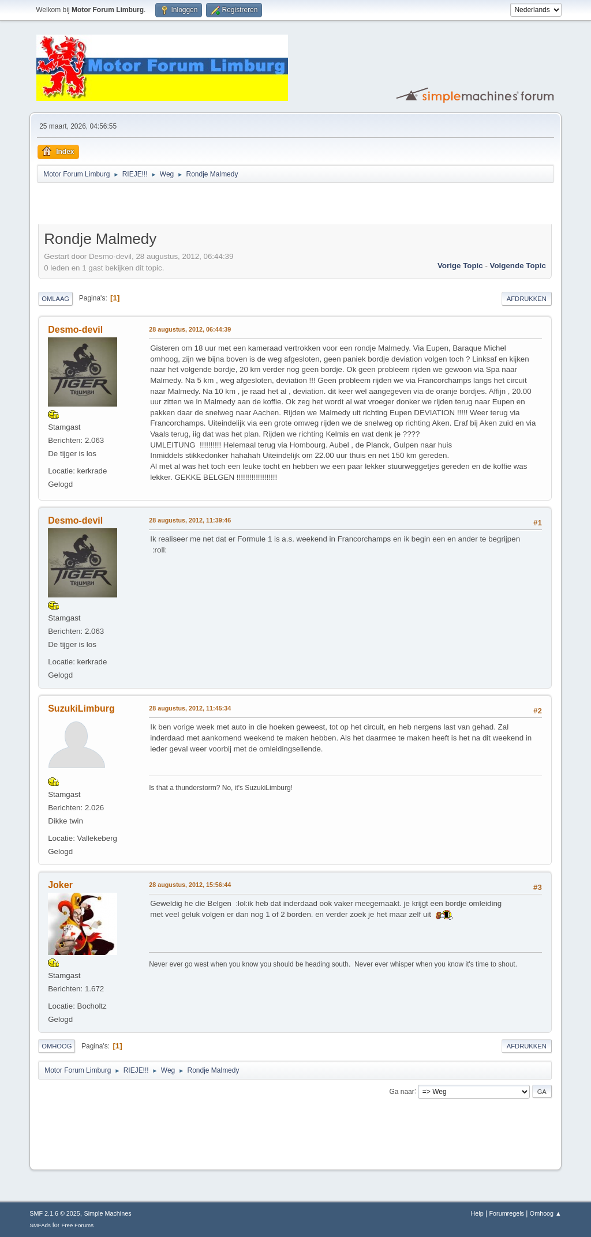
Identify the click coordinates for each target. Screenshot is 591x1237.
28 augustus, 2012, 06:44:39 (190, 329)
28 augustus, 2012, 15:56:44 (190, 884)
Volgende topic (518, 265)
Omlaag (55, 298)
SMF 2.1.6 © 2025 (54, 1213)
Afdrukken (527, 298)
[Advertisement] (173, 205)
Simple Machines (108, 1213)
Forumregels (506, 1213)
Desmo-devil (75, 329)
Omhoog (57, 1046)
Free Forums (77, 1225)
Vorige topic (460, 265)
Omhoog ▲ (546, 1213)
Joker (60, 885)
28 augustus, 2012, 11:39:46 (190, 520)
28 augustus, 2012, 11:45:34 (190, 708)
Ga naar (401, 1091)
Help (477, 1213)
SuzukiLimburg (81, 708)
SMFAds (40, 1225)
